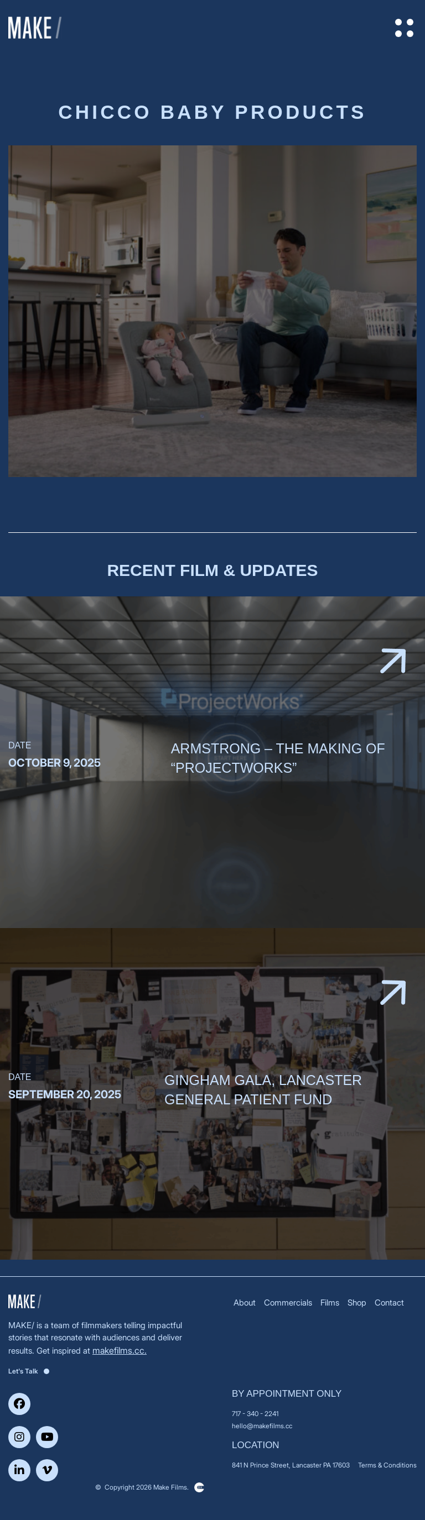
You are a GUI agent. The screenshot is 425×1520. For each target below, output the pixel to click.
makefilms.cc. (119, 1350)
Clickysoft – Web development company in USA (199, 1487)
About (245, 1302)
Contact (389, 1302)
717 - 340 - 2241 (255, 1413)
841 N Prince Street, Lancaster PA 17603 (291, 1465)
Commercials (288, 1302)
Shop (357, 1302)
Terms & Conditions (387, 1465)
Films (329, 1302)
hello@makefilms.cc (262, 1426)
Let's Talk (28, 1371)
